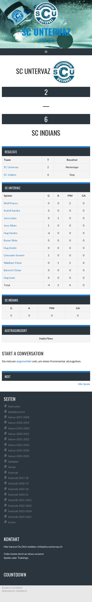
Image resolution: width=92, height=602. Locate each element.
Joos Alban (10, 225)
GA (84, 195)
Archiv (12, 522)
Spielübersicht (16, 411)
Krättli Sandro (12, 210)
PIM (70, 195)
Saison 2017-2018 (18, 417)
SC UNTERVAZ (46, 31)
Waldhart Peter (13, 262)
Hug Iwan (9, 277)
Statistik (13, 472)
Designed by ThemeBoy (14, 591)
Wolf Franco (11, 203)
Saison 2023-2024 (18, 450)
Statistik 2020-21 (18, 494)
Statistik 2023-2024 (20, 511)
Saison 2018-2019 (18, 422)
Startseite (14, 406)
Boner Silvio (10, 240)
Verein (12, 467)
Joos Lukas (10, 218)
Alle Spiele (84, 384)
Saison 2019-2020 (18, 428)
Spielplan (13, 461)
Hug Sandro (10, 233)
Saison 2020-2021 (18, 433)
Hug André (10, 247)
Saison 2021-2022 (18, 439)
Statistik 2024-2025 (20, 516)
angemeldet (24, 361)
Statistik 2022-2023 (20, 505)
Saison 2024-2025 (18, 456)
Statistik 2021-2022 (20, 500)
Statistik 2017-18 (18, 478)
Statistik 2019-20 (18, 489)
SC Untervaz (11, 167)
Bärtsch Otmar (12, 270)
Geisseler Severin (14, 255)
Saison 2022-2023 (18, 444)
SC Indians (10, 174)
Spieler (8, 195)
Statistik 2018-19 (18, 483)
